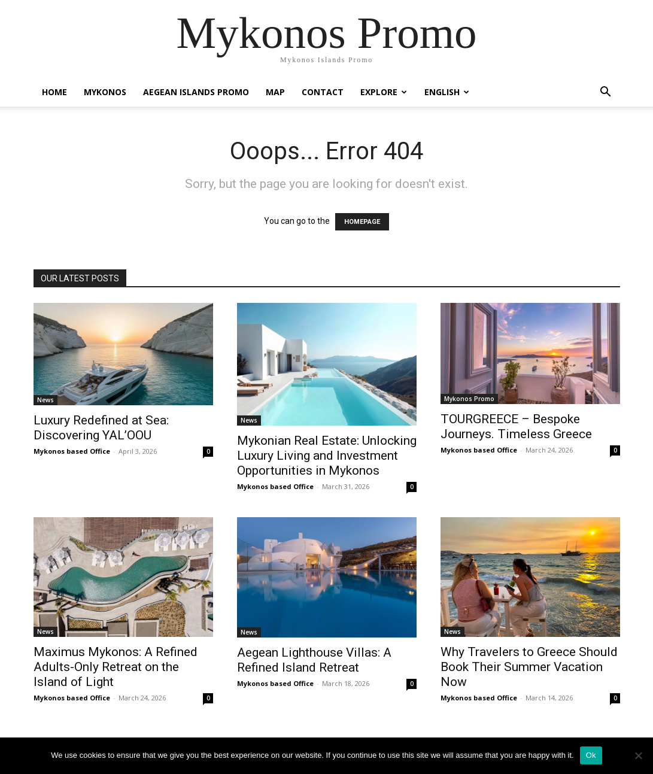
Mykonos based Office (72, 451)
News (45, 400)
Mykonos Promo (469, 398)
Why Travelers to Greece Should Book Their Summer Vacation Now (529, 667)
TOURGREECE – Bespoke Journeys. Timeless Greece (516, 426)
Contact (323, 92)
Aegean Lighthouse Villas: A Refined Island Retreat (314, 660)
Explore (383, 92)
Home (54, 92)
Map (275, 92)
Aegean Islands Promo (196, 92)
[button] (605, 93)
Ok (591, 755)
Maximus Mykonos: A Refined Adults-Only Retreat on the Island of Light (116, 667)
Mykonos (105, 92)
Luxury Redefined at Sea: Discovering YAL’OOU (101, 427)
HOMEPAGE (362, 222)
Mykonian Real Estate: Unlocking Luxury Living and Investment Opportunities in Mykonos (327, 455)
